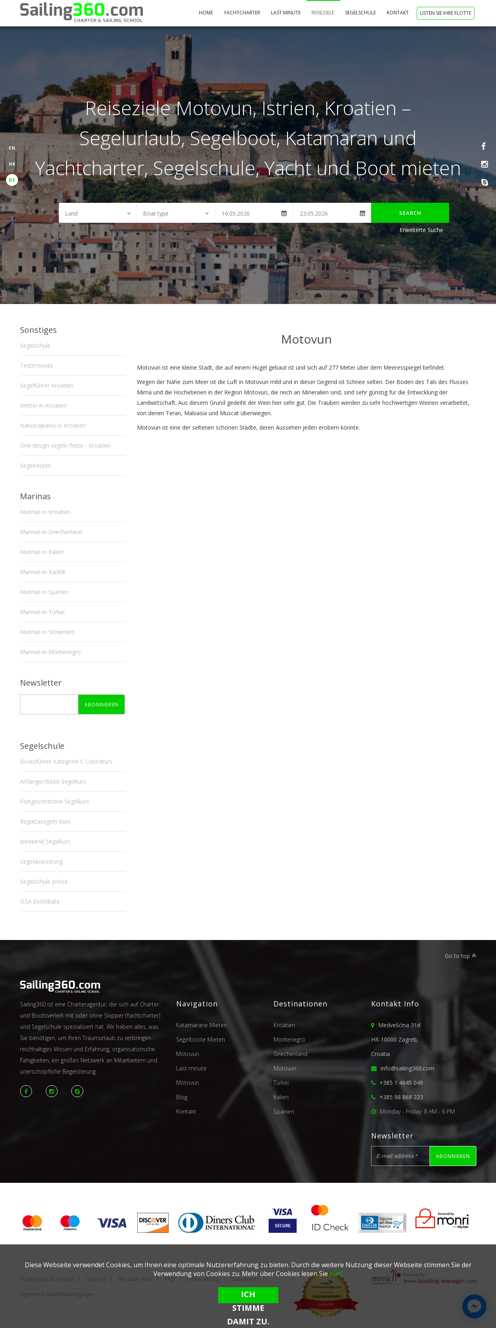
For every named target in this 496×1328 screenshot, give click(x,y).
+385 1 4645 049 (401, 1082)
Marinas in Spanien (44, 592)
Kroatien (284, 1025)
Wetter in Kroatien (43, 405)
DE (12, 180)
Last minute (286, 12)
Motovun (187, 1054)
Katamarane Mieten (201, 1025)
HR (12, 164)
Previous (147, 354)
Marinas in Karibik (43, 572)
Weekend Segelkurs (45, 841)
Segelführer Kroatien (46, 385)
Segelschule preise (44, 881)
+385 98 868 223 (401, 1097)
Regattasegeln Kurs (45, 821)
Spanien (283, 1111)
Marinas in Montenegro (50, 652)
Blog (181, 1097)
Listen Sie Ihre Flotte (445, 13)
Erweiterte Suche (421, 230)
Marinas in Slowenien (47, 632)
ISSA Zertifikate (40, 901)
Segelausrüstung (41, 861)
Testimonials (36, 365)
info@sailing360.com (407, 1068)
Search (410, 212)
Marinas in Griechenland (51, 532)
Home (206, 12)
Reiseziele (323, 12)
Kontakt (398, 12)
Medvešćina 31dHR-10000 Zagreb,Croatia (395, 1039)
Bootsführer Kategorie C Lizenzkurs (66, 761)
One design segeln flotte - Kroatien (65, 445)
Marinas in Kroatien (45, 512)
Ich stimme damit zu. (248, 1296)
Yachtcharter (242, 12)
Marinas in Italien (42, 552)
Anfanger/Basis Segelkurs (53, 781)
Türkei (281, 1082)
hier (335, 1273)
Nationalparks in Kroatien (53, 425)
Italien (281, 1097)
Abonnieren (101, 704)
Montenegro (289, 1039)
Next (466, 354)
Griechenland (290, 1054)
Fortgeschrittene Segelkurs (54, 801)
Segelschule (361, 12)
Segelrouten (35, 465)
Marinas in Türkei (42, 612)
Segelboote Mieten (200, 1039)
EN (12, 148)
